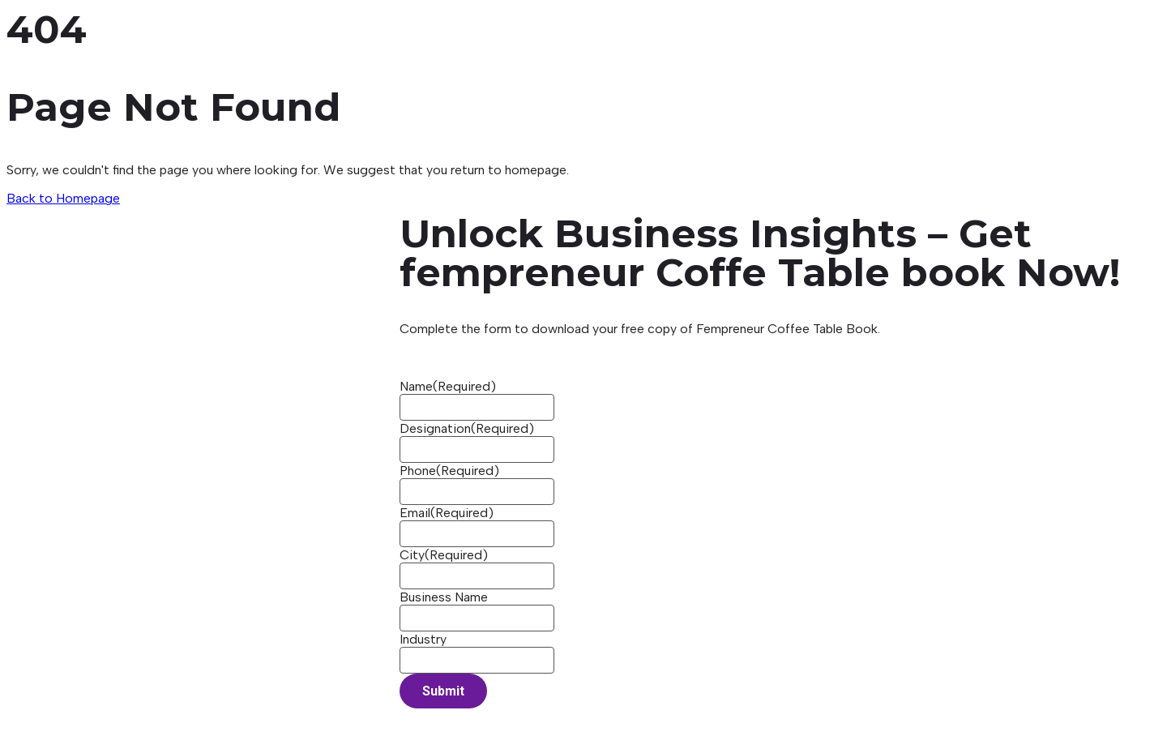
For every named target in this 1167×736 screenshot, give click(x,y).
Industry (423, 639)
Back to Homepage (63, 198)
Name (448, 386)
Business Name (444, 597)
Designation (467, 428)
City (444, 555)
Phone (449, 470)
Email (447, 512)
